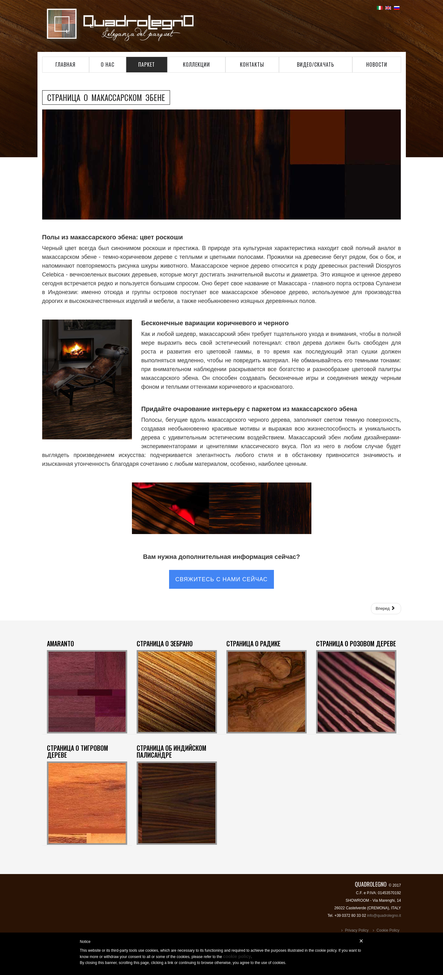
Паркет (146, 64)
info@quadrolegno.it (384, 915)
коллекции (196, 64)
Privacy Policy (357, 930)
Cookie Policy (388, 930)
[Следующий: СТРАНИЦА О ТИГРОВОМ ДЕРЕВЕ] (386, 608)
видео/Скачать (315, 64)
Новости (376, 64)
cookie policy (237, 956)
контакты (252, 64)
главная (65, 64)
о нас (107, 64)
